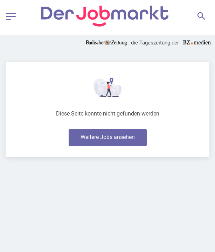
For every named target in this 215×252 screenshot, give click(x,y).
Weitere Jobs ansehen (108, 137)
